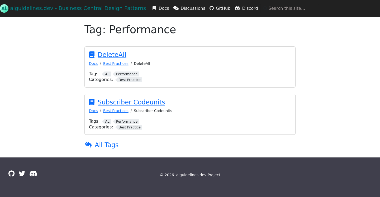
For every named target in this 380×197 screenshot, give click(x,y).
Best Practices (116, 63)
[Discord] (33, 173)
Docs (93, 63)
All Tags (107, 145)
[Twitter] (22, 173)
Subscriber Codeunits (131, 102)
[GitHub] (11, 173)
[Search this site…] (289, 8)
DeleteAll (112, 55)
